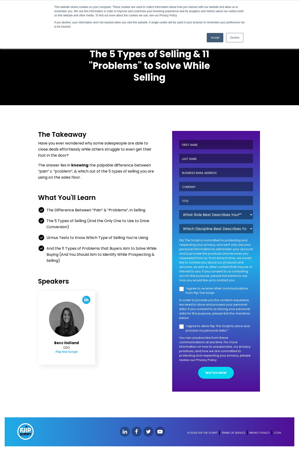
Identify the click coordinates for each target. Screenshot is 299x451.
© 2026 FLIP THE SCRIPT (202, 433)
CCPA (277, 433)
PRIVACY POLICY (259, 433)
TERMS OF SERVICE (233, 433)
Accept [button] (215, 37)
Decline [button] (234, 37)
